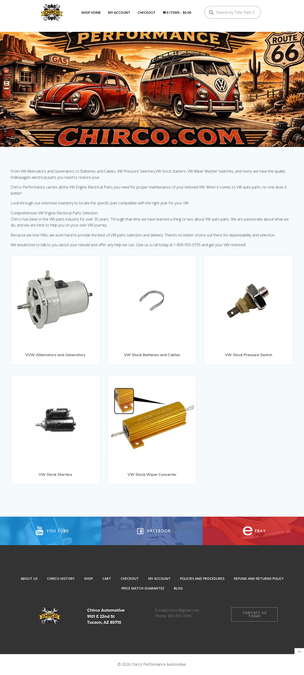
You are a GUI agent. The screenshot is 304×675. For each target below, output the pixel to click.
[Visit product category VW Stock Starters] (55, 428)
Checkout (147, 12)
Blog (178, 588)
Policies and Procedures (202, 578)
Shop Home (91, 12)
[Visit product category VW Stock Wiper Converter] (152, 428)
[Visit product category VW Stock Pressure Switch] (248, 308)
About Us (29, 578)
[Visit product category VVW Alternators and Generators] (55, 308)
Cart (106, 578)
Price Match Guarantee (142, 588)
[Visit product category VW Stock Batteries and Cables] (152, 308)
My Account (119, 12)
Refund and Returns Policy (259, 578)
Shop (88, 578)
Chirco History (61, 578)
